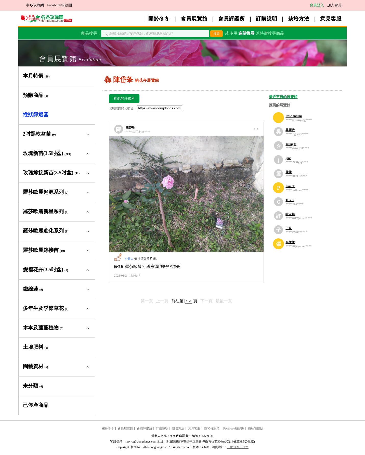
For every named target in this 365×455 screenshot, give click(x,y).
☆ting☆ (290, 144)
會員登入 (317, 5)
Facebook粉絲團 (59, 5)
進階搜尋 (246, 33)
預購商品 (35, 95)
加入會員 (334, 5)
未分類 (33, 385)
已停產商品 (35, 405)
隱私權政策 (211, 428)
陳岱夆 (130, 127)
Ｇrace (289, 200)
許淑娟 (290, 214)
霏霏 (288, 172)
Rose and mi (293, 116)
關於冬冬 (159, 18)
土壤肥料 (35, 347)
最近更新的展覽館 (283, 97)
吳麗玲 (290, 130)
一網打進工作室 (238, 447)
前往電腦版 (255, 428)
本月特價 (36, 76)
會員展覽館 (194, 18)
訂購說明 (266, 18)
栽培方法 (298, 18)
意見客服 (331, 18)
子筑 (288, 228)
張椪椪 (290, 242)
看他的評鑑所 (124, 98)
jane (288, 158)
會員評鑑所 (231, 18)
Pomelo (290, 186)
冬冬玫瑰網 (35, 5)
